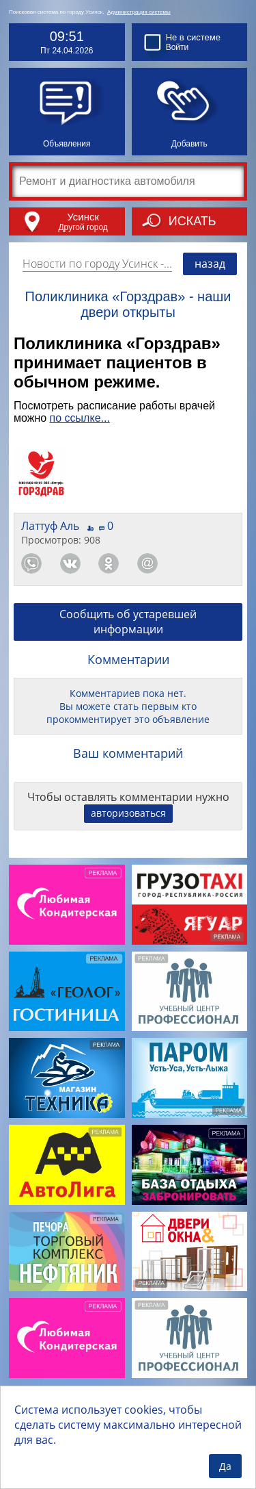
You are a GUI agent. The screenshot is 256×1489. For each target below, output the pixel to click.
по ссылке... (80, 418)
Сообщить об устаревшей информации (128, 622)
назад (210, 263)
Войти (177, 47)
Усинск (83, 216)
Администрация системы (139, 12)
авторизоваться (128, 812)
